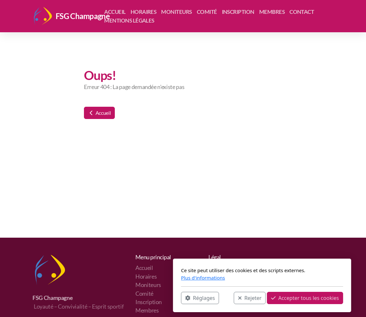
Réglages (121, 298)
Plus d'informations (124, 277)
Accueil (99, 113)
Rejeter (171, 298)
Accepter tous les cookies (226, 298)
